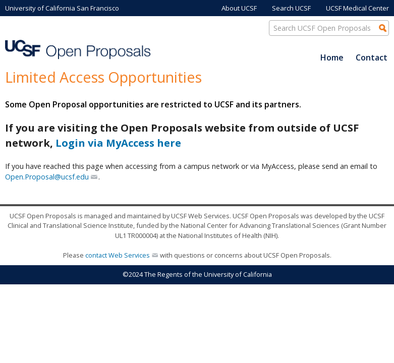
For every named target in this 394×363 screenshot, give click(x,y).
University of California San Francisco (62, 8)
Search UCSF (291, 8)
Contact (371, 57)
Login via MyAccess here (118, 143)
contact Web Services (117, 255)
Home (332, 57)
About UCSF (239, 8)
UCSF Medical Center (357, 8)
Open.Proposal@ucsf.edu (47, 177)
